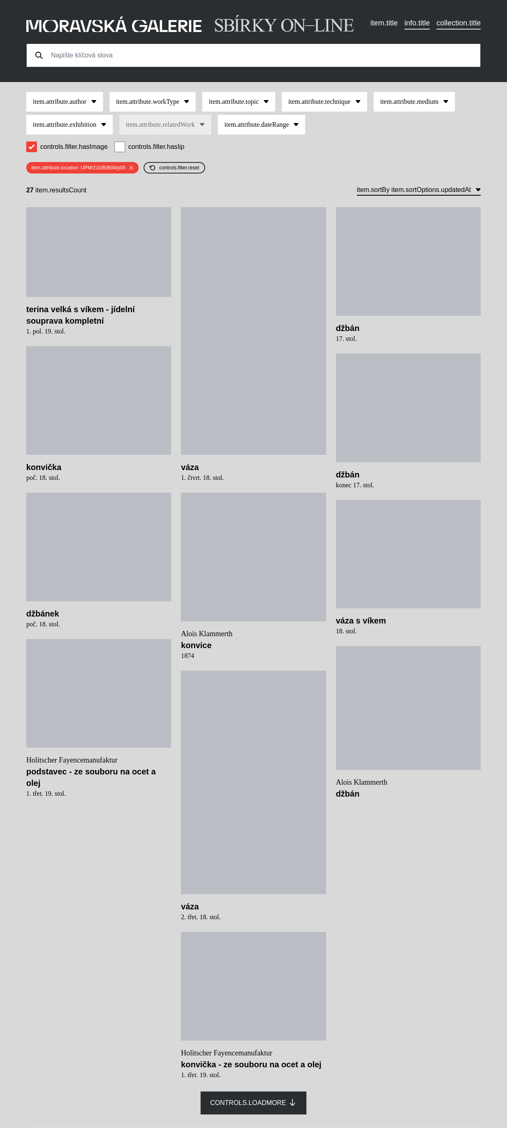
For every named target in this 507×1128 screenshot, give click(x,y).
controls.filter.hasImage (74, 146)
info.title (417, 23)
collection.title (458, 23)
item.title (384, 23)
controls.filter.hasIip (156, 146)
